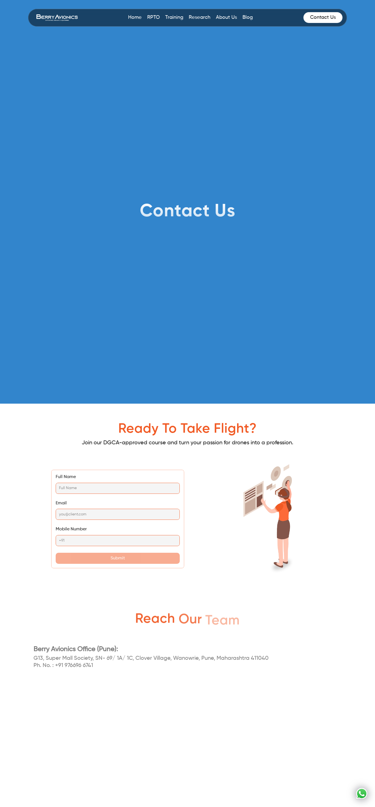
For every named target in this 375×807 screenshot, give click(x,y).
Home (135, 17)
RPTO (153, 17)
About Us (226, 17)
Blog (248, 17)
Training (174, 17)
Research (199, 17)
